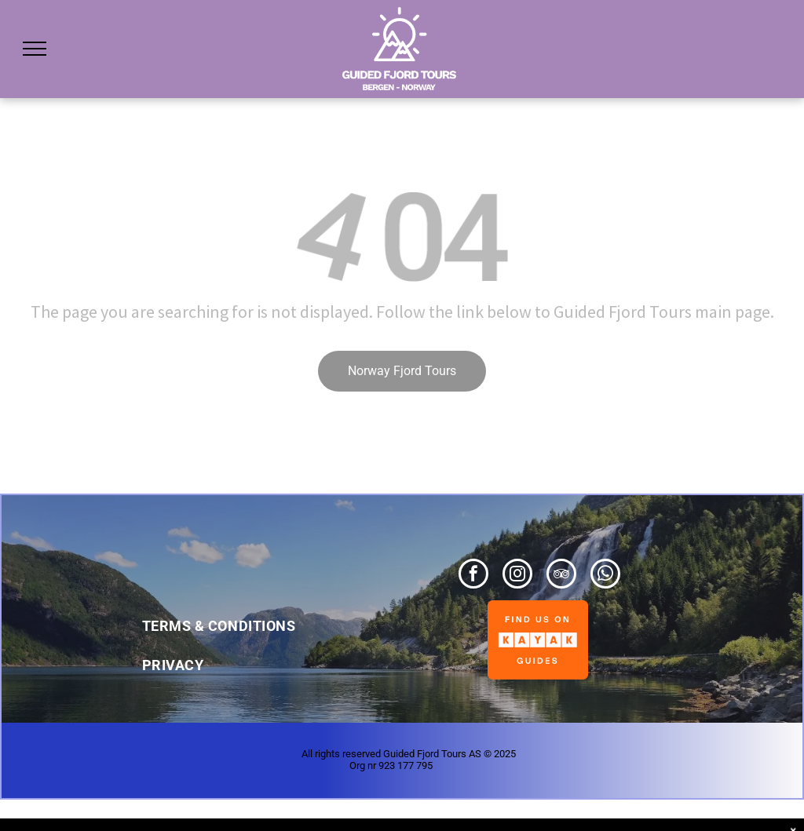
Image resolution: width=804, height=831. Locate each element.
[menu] (34, 48)
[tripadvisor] (561, 575)
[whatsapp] (605, 575)
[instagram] (517, 575)
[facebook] (473, 575)
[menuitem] (239, 618)
